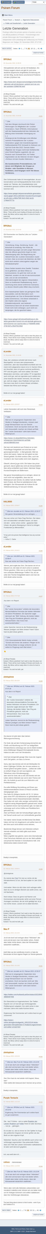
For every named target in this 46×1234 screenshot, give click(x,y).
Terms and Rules (20, 1229)
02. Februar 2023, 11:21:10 (12, 1101)
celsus (7, 1162)
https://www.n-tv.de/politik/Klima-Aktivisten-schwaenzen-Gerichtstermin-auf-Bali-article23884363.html (19, 440)
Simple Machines (31, 1231)
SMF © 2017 (21, 1231)
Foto (16, 878)
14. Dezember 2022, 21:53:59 (12, 355)
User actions (38, 53)
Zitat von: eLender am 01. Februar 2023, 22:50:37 (23, 511)
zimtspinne (9, 677)
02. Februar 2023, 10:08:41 (12, 868)
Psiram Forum (10, 7)
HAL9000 (8, 502)
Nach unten (6, 48)
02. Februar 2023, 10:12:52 (12, 965)
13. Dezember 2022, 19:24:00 (12, 115)
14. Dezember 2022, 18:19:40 (12, 229)
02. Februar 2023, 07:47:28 (12, 596)
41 (39, 48)
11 (34, 48)
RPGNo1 (8, 59)
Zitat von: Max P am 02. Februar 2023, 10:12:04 (23, 1062)
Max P (6, 929)
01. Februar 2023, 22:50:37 (12, 404)
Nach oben (6, 1210)
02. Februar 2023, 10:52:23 (12, 1056)
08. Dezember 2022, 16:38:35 (12, 63)
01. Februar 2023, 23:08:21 (12, 550)
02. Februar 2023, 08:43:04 (12, 680)
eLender (7, 351)
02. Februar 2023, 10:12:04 (12, 933)
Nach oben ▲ (30, 1229)
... (23, 48)
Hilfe (13, 1229)
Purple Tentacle (11, 1098)
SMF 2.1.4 (13, 1231)
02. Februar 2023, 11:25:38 (12, 1166)
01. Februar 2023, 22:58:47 (12, 505)
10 (32, 48)
